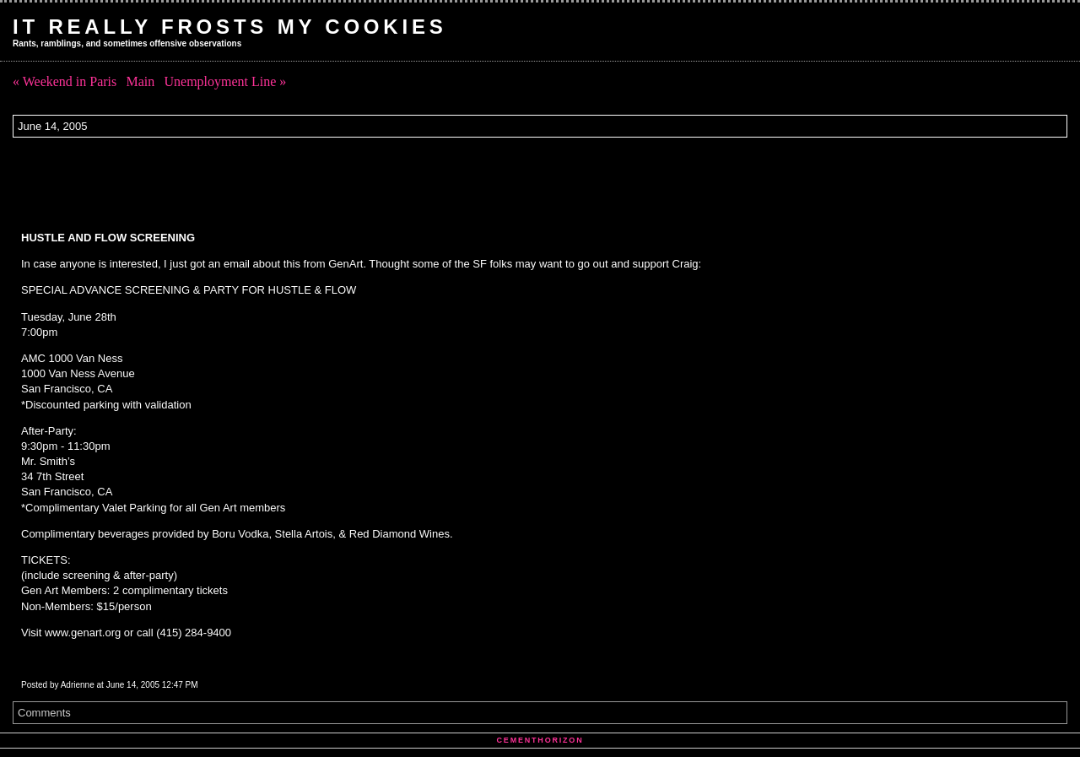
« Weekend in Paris (64, 81)
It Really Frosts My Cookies (230, 26)
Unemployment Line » (225, 81)
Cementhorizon (540, 740)
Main (140, 81)
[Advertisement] (320, 184)
